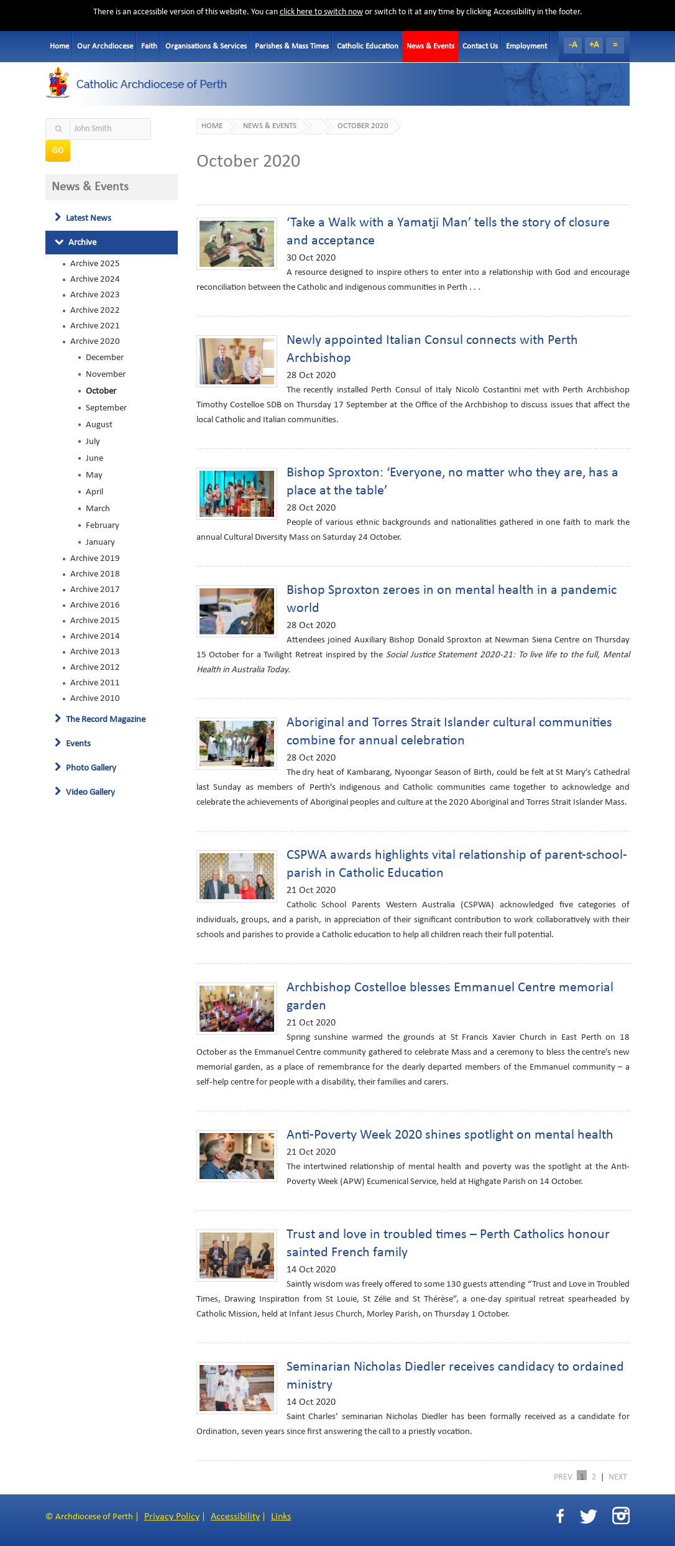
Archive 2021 (95, 326)
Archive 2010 (95, 698)
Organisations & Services (206, 46)
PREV (563, 1476)
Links (281, 1517)
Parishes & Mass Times (292, 46)
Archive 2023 (95, 295)
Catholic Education (367, 46)
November (106, 374)
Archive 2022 (95, 310)
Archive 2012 (95, 667)
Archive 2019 (95, 558)
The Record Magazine (100, 719)
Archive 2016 (95, 605)
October (101, 391)
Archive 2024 (95, 279)
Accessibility (235, 1517)
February (102, 525)
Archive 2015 (95, 621)
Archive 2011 (95, 683)
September (106, 408)
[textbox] (98, 129)
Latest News (83, 218)
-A (573, 45)
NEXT (617, 1476)
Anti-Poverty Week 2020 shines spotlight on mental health (450, 1135)
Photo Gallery (85, 768)
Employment (526, 46)
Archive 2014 (95, 636)
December (105, 358)
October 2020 (363, 126)
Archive (75, 243)
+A (594, 45)
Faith (149, 46)
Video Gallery (85, 792)
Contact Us (480, 46)
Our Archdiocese (105, 46)
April (94, 492)
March (98, 509)
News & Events (430, 46)
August (99, 425)
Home (59, 46)
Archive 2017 (95, 590)
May (94, 475)
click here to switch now (321, 12)
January (100, 542)
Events (73, 744)
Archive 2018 (95, 574)
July (93, 442)
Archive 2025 (95, 264)
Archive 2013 (95, 652)
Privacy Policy (172, 1517)
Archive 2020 (95, 341)
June (94, 458)
